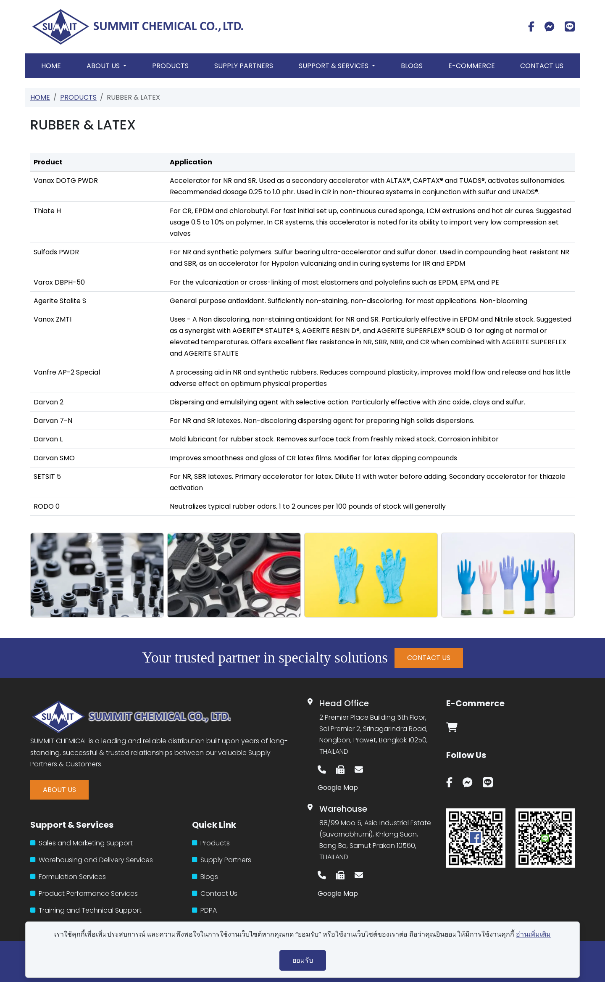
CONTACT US (428, 658)
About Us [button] (104, 66)
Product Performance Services (84, 893)
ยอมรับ (302, 960)
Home (51, 66)
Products (170, 66)
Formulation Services (68, 877)
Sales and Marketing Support (81, 843)
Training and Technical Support (86, 910)
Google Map (338, 787)
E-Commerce (471, 66)
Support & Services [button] (334, 66)
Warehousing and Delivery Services (91, 860)
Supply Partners (243, 66)
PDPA (204, 910)
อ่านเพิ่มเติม (533, 934)
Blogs (412, 66)
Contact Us (541, 66)
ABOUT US (59, 790)
